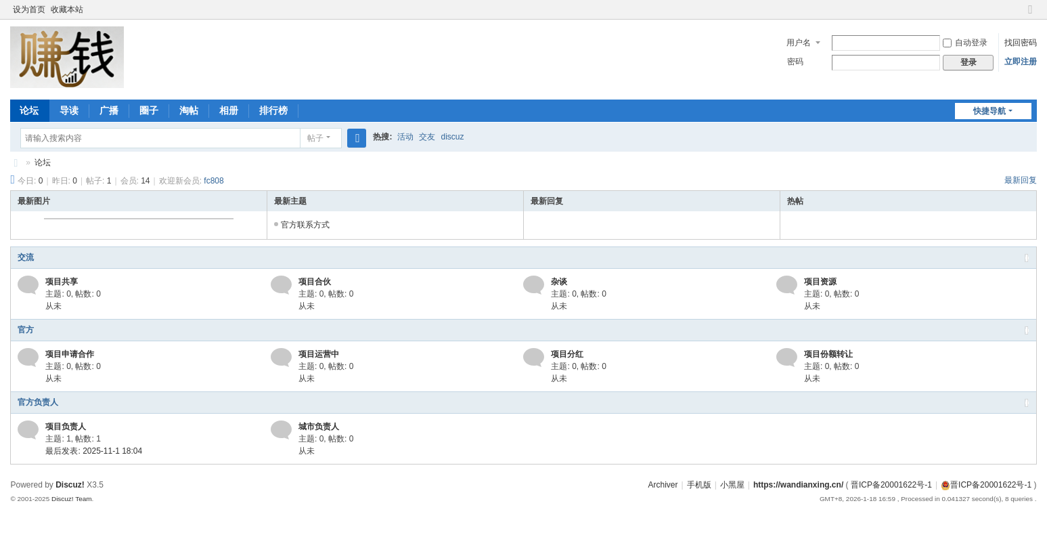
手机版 (699, 485)
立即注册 (1020, 61)
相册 (228, 110)
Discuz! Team (71, 498)
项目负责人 (65, 426)
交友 (427, 137)
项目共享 (61, 281)
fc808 (213, 181)
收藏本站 (67, 9)
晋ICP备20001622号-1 (891, 485)
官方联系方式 (305, 225)
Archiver (662, 485)
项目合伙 (314, 281)
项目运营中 (318, 354)
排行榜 (273, 110)
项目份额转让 (828, 354)
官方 (26, 330)
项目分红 (567, 354)
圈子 (148, 110)
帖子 (315, 138)
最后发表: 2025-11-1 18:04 (93, 451)
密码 (795, 61)
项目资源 (820, 281)
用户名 (798, 42)
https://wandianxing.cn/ (798, 485)
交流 (26, 257)
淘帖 (188, 110)
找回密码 (1020, 42)
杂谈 (559, 281)
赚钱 (15, 163)
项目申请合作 (69, 354)
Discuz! (70, 485)
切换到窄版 (1031, 15)
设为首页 (29, 9)
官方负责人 (38, 402)
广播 (108, 110)
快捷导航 (989, 111)
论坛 (29, 110)
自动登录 (965, 42)
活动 (405, 137)
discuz (452, 137)
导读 (69, 110)
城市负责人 (318, 426)
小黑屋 (732, 485)
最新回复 (1020, 180)
